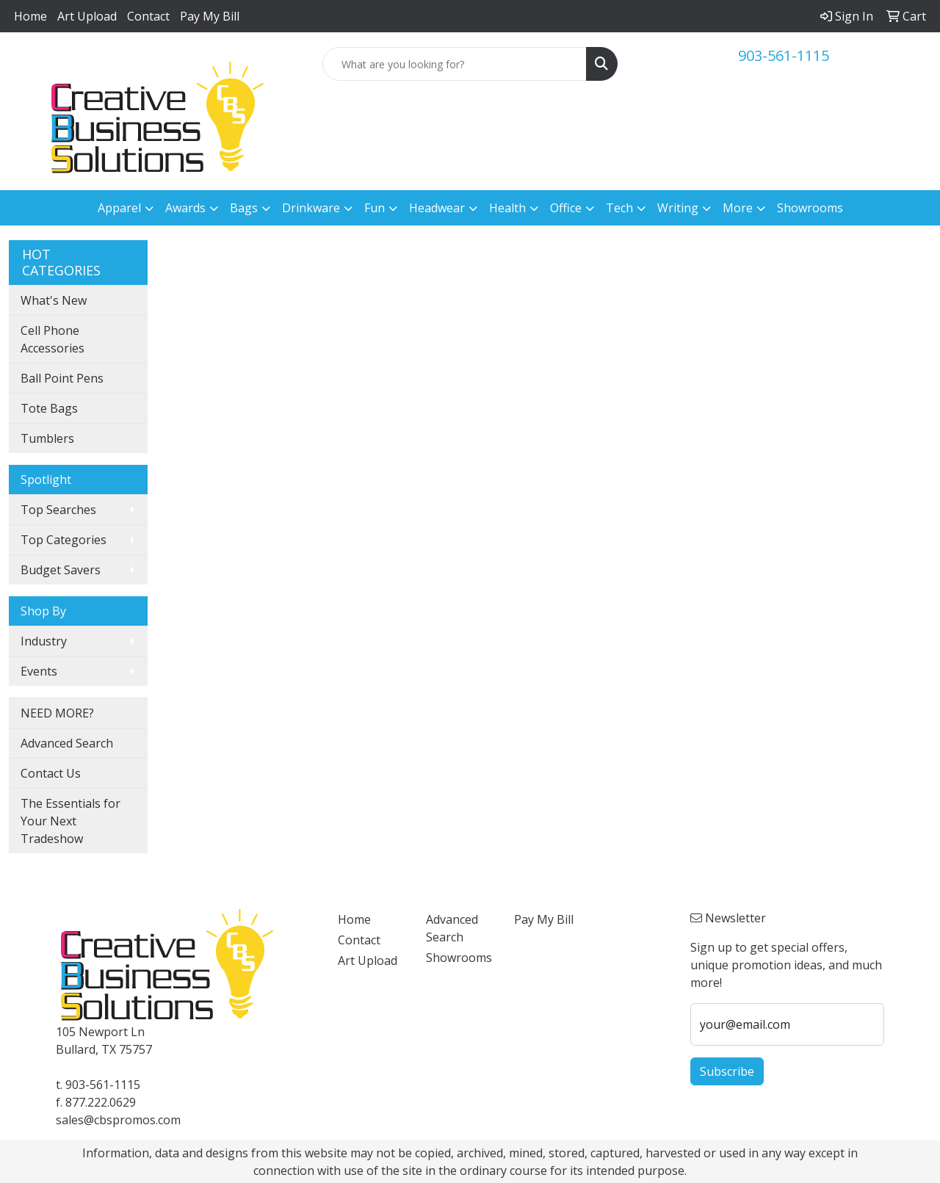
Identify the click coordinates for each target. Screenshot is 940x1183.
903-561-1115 (783, 55)
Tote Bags (49, 408)
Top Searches (58, 510)
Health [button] (507, 208)
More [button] (738, 208)
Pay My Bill (209, 16)
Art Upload (87, 16)
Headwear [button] (437, 208)
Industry (44, 641)
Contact (148, 16)
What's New (54, 300)
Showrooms (810, 208)
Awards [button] (185, 208)
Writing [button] (677, 208)
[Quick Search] (455, 64)
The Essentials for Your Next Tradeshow (70, 821)
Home (30, 16)
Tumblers (47, 438)
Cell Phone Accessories (52, 339)
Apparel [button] (119, 208)
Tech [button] (619, 208)
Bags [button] (244, 208)
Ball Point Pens (62, 378)
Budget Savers (61, 570)
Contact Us (51, 773)
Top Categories (63, 540)
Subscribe (727, 1071)
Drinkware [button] (311, 208)
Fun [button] (374, 208)
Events (39, 671)
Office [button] (566, 208)
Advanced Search (67, 743)
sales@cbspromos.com (118, 1120)
